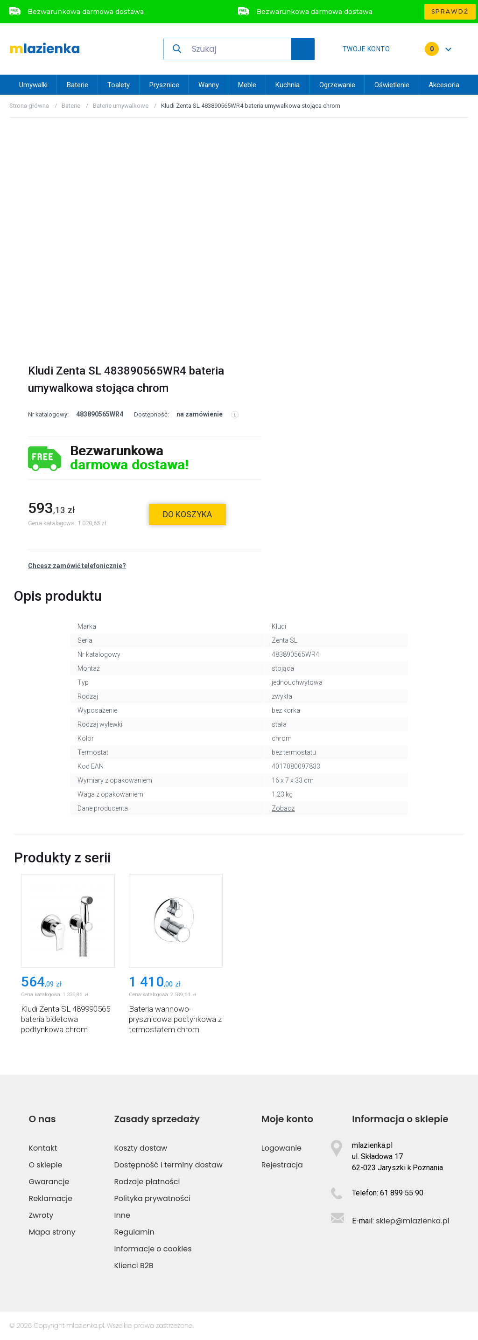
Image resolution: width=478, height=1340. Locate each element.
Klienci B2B (134, 1265)
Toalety (118, 85)
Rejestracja (282, 1164)
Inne (122, 1215)
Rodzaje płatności (147, 1181)
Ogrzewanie (337, 85)
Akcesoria (444, 85)
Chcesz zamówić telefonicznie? (77, 565)
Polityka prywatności (152, 1198)
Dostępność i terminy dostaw (168, 1164)
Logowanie (281, 1148)
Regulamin (134, 1232)
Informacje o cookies (153, 1248)
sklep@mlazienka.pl (412, 1220)
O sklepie (45, 1164)
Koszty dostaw (141, 1148)
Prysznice (164, 85)
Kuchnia (287, 85)
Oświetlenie (391, 85)
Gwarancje (48, 1181)
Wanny (208, 85)
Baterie (77, 85)
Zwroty (40, 1215)
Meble (247, 85)
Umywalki (33, 85)
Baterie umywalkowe (120, 105)
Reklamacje (50, 1198)
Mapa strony (51, 1232)
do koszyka (187, 514)
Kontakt (42, 1148)
